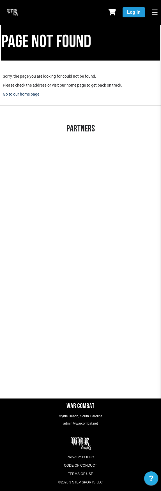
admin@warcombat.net (80, 423)
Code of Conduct (80, 465)
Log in (134, 12)
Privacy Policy (81, 457)
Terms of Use (80, 474)
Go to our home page (21, 94)
